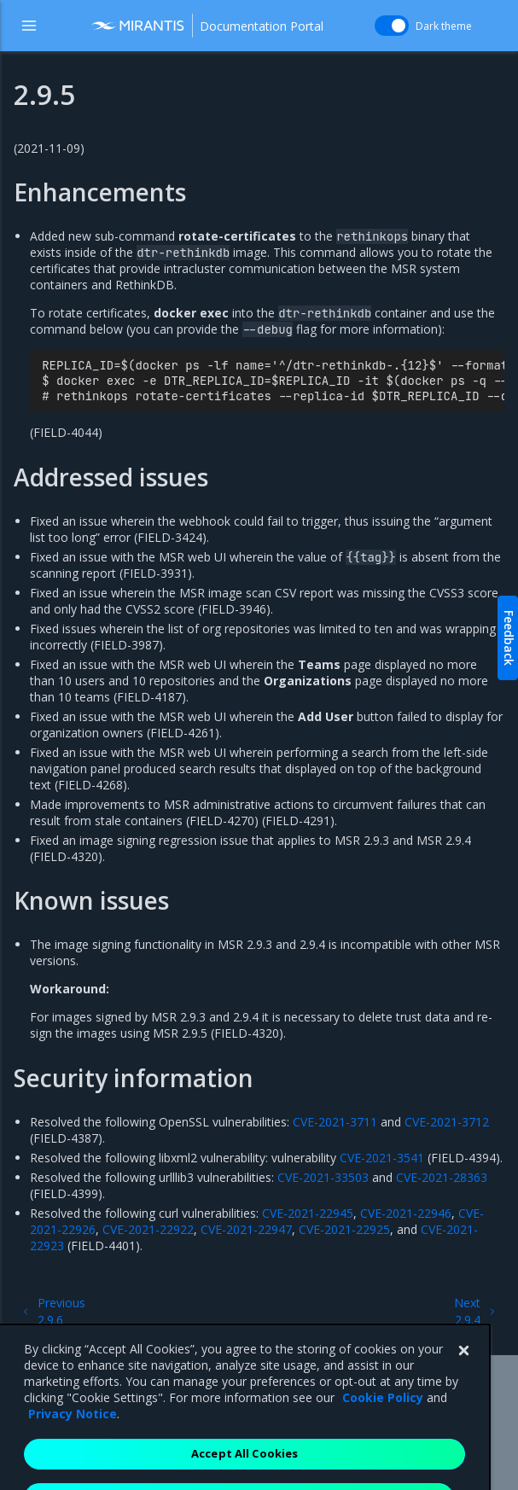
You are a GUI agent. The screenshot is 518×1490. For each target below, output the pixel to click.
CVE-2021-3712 (447, 1122)
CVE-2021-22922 (148, 1229)
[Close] (463, 1375)
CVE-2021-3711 (335, 1122)
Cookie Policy (382, 1421)
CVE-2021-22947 (246, 1229)
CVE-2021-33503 (323, 1177)
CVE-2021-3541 (382, 1158)
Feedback (509, 638)
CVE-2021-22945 (307, 1213)
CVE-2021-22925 (344, 1229)
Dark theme (444, 26)
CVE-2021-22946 (405, 1213)
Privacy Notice (72, 1437)
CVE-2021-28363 (441, 1177)
